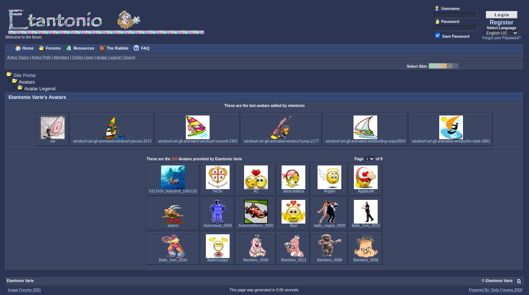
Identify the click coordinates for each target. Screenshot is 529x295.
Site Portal (24, 75)
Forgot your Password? (501, 38)
